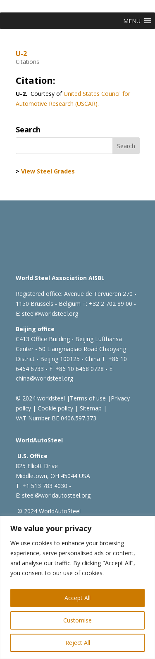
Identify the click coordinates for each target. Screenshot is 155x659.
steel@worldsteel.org (50, 313)
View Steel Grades (48, 171)
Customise (77, 620)
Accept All (77, 598)
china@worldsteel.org (44, 378)
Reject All (77, 643)
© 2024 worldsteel (40, 398)
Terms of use (88, 398)
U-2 (21, 53)
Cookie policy (54, 408)
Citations (27, 62)
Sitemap (90, 408)
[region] (77, 587)
